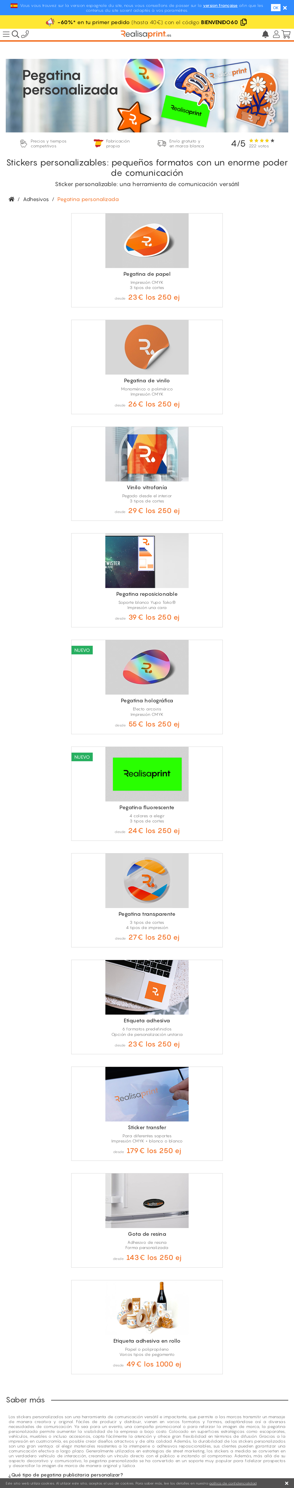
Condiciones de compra (198, 1462)
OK (276, 7)
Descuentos (220, 1393)
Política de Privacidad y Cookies (259, 1462)
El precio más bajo (227, 1400)
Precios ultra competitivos (31, 1407)
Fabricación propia (26, 1414)
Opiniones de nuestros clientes (238, 1406)
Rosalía (216, 1418)
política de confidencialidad (233, 1483)
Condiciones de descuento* (236, 1412)
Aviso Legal (158, 1462)
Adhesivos (36, 199)
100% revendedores (27, 1400)
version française (220, 5)
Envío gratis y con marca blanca (38, 1422)
